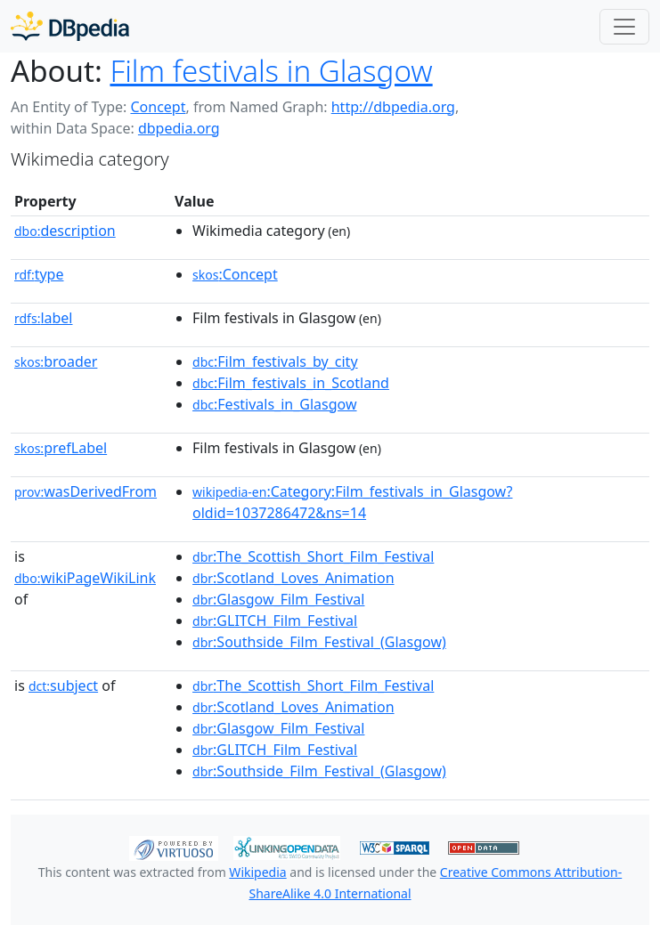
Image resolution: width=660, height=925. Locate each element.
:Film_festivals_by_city (275, 361)
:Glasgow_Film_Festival (278, 599)
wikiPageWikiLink (85, 578)
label (43, 318)
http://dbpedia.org (393, 107)
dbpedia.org (179, 128)
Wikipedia (257, 872)
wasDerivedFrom (85, 491)
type (39, 274)
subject (63, 685)
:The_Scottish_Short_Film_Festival (313, 556)
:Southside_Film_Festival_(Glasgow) (319, 642)
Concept (157, 107)
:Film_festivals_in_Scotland (290, 383)
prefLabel (60, 448)
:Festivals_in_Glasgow (274, 404)
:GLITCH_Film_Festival (274, 620)
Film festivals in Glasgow (271, 71)
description (65, 230)
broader (55, 361)
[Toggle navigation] (624, 27)
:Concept (235, 274)
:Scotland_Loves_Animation (293, 578)
